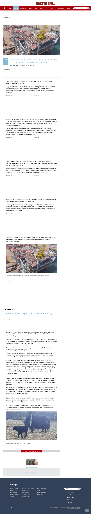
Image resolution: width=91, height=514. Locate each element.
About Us (69, 502)
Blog (68, 8)
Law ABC (40, 494)
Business (23, 8)
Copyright (70, 492)
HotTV (53, 8)
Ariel (38, 490)
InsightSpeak (14, 494)
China (16, 8)
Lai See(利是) (26, 492)
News (10, 8)
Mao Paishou (14, 492)
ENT (36, 8)
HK (47, 8)
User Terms (70, 495)
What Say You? (14, 488)
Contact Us (70, 500)
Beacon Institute (41, 492)
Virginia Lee (25, 494)
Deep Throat (13, 490)
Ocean (12, 496)
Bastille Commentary (28, 488)
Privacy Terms (71, 497)
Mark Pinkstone (41, 488)
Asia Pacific (61, 8)
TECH (30, 8)
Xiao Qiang (25, 496)
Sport (41, 8)
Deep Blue (25, 490)
